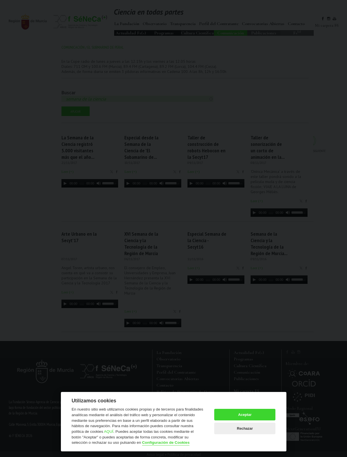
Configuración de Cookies (165, 442)
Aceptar (245, 415)
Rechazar (245, 428)
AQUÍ (108, 431)
